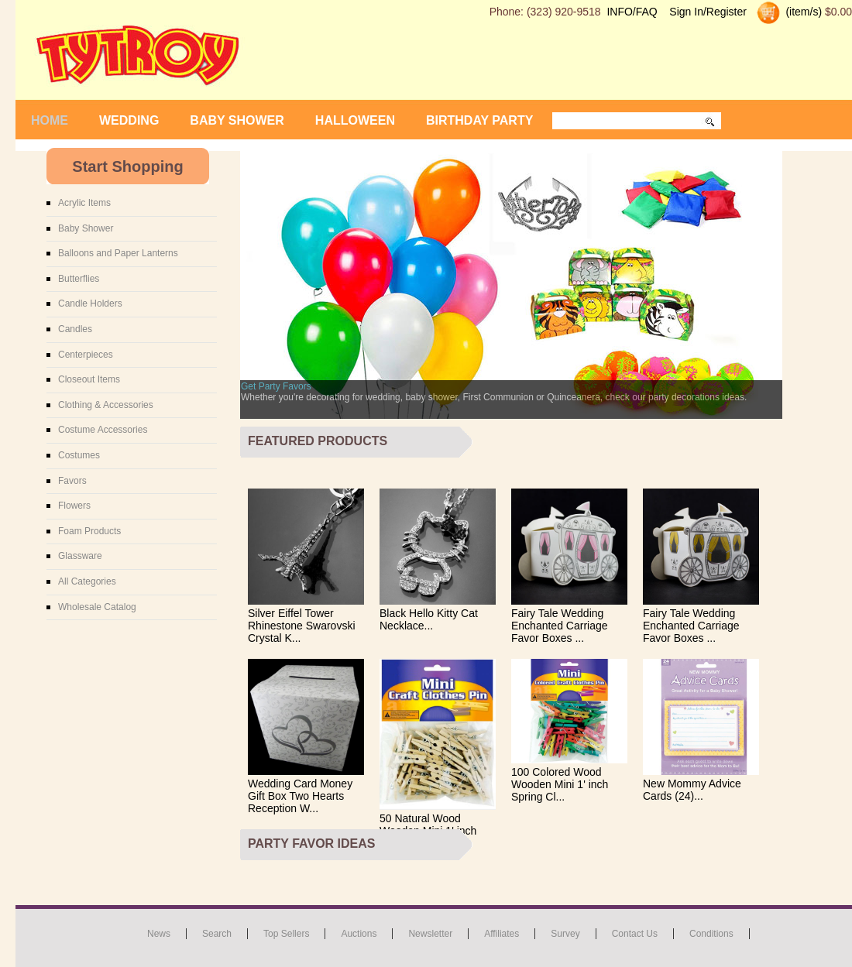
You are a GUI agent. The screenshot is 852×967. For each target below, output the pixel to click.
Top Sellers (286, 933)
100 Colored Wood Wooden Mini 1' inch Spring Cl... (559, 784)
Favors (72, 480)
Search (217, 933)
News (158, 933)
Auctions (358, 933)
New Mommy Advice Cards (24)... (692, 789)
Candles (75, 329)
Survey (565, 933)
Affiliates (501, 933)
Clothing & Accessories (105, 404)
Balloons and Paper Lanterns (118, 253)
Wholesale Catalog (97, 607)
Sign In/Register (708, 11)
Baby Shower (237, 120)
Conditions (711, 933)
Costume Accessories (102, 429)
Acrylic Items (84, 202)
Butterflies (78, 278)
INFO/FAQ (631, 11)
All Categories (87, 581)
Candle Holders (90, 303)
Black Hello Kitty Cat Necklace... (429, 619)
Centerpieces (85, 354)
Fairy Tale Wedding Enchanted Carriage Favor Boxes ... (559, 625)
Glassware (80, 555)
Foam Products (89, 531)
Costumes (79, 455)
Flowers (74, 505)
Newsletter (430, 933)
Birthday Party (479, 120)
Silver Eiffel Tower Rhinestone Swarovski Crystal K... (302, 625)
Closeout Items (89, 379)
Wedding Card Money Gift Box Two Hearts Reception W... (300, 795)
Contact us (635, 933)
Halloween (355, 120)
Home (49, 120)
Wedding (129, 120)
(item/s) (803, 11)
